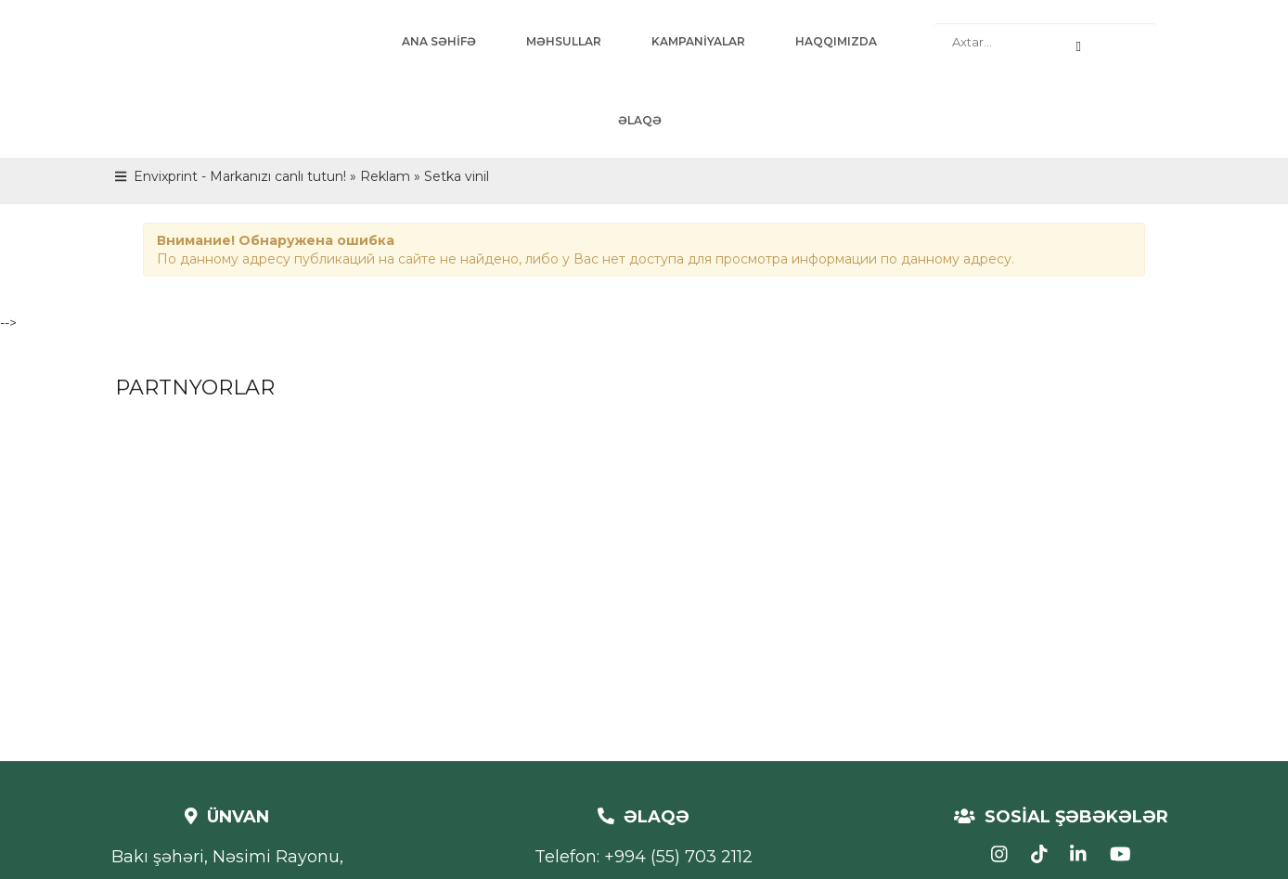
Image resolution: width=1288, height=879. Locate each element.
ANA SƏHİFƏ (439, 41)
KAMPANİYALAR (698, 41)
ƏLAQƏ (640, 120)
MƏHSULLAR (563, 41)
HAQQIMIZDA (836, 41)
